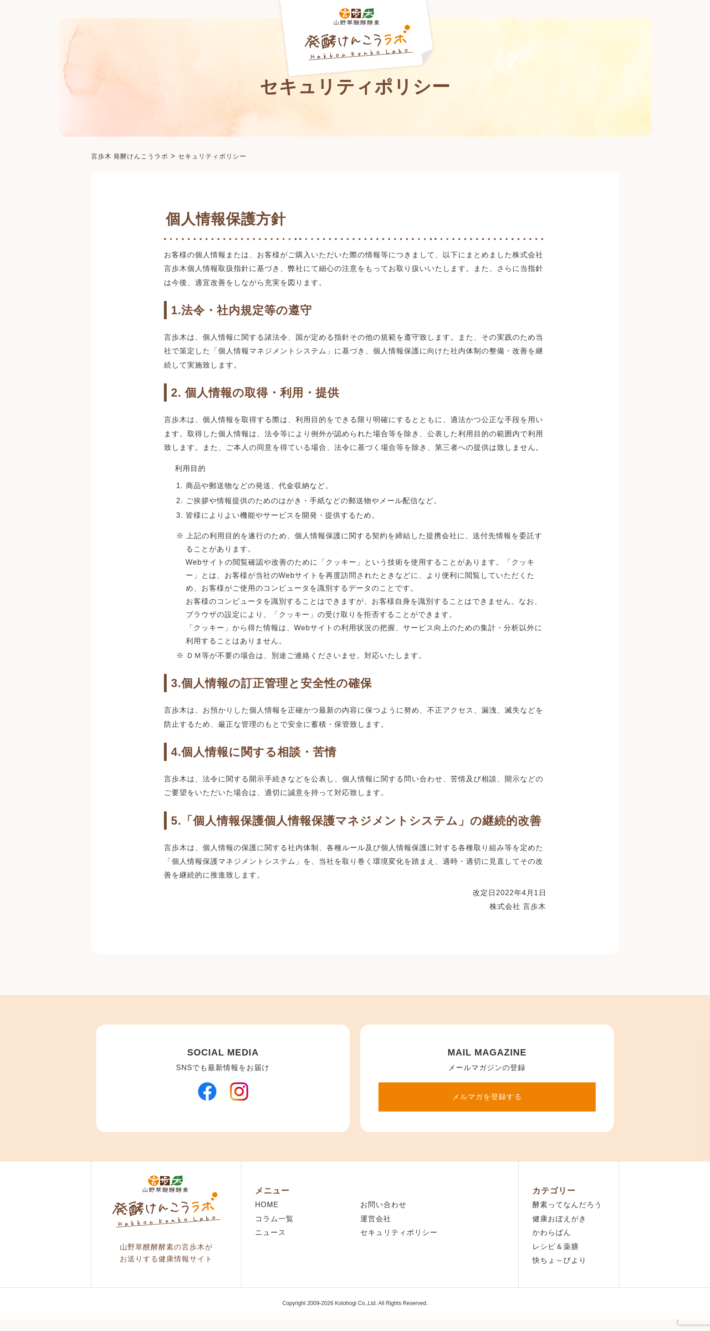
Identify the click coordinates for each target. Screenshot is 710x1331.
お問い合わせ (383, 1205)
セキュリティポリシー (399, 1232)
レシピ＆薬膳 (555, 1246)
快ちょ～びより (559, 1260)
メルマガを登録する (487, 1097)
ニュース (270, 1232)
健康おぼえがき (559, 1219)
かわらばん (551, 1232)
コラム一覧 (274, 1219)
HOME (267, 1205)
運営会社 (375, 1219)
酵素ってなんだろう (567, 1205)
